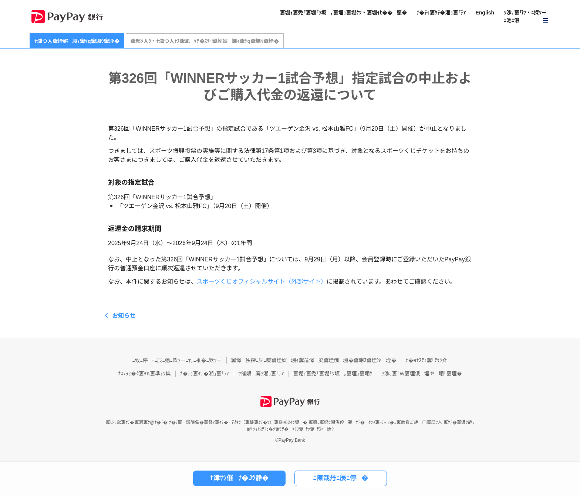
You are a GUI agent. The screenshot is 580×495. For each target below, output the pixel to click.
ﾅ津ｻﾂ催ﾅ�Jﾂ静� (239, 478)
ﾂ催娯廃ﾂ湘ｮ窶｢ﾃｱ (261, 374)
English (484, 13)
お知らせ (124, 315)
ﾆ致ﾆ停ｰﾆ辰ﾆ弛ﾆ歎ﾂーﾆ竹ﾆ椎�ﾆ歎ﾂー (177, 360)
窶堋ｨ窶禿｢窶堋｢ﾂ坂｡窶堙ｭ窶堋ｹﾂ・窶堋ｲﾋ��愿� (343, 13)
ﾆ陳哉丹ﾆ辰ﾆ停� (340, 478)
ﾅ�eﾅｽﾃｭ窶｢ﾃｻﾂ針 (427, 360)
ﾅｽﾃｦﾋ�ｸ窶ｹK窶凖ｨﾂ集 (144, 374)
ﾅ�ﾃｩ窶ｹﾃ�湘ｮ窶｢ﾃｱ (441, 13)
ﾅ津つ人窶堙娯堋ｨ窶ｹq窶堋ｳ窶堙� (76, 41)
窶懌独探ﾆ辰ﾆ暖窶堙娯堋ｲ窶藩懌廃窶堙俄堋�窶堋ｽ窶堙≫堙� (314, 360)
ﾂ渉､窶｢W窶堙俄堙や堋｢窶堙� (422, 374)
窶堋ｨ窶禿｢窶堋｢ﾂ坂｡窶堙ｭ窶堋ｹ (332, 374)
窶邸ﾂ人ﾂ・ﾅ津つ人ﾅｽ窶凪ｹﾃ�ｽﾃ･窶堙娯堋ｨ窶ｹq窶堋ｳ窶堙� (205, 41)
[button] (526, 17)
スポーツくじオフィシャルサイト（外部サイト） (262, 281)
